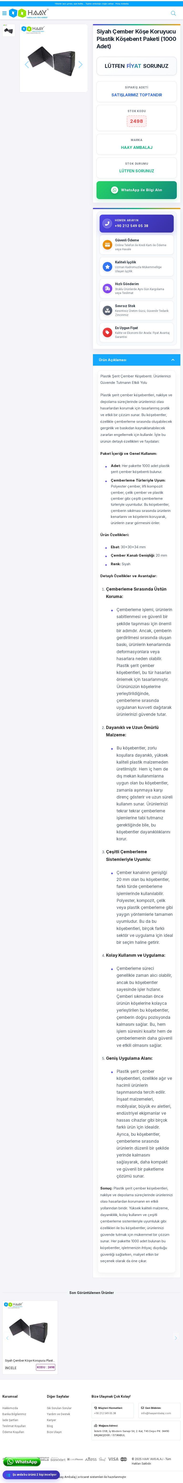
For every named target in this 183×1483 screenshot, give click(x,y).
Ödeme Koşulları (13, 1432)
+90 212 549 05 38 (105, 1413)
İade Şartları (10, 1420)
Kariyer (51, 1420)
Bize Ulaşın (54, 1432)
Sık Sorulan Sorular (59, 1408)
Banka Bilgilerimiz (14, 1414)
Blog (50, 1426)
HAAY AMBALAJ (152, 1459)
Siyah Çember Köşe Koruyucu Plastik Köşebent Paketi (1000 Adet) (50, 1360)
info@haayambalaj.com (156, 1413)
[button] (175, 1335)
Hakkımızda (10, 1408)
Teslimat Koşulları (14, 1426)
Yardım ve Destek (58, 1414)
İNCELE (10, 1368)
